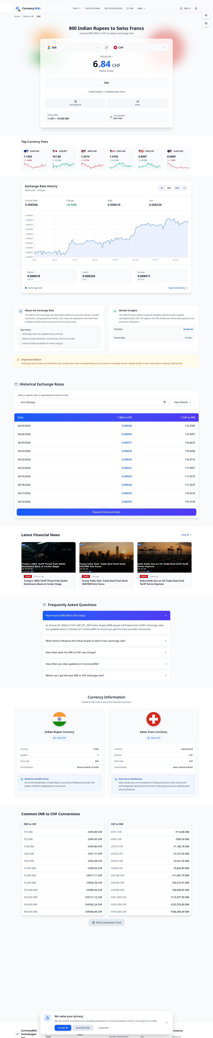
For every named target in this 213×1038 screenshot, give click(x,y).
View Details (182, 402)
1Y (184, 188)
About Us (176, 1036)
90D (177, 188)
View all (186, 534)
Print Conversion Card (106, 922)
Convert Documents (118, 1036)
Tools (48, 1036)
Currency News (92, 8)
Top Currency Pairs (113, 8)
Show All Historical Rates (106, 512)
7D (161, 188)
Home (17, 16)
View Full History (178, 287)
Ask (142, 1036)
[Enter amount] (106, 83)
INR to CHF (28, 16)
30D (169, 188)
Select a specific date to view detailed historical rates (43, 395)
